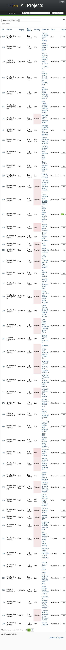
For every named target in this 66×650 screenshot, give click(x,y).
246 (3, 186)
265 (3, 367)
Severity (37, 30)
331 (3, 261)
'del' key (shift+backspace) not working (45, 37)
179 (3, 47)
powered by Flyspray (56, 638)
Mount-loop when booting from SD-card (45, 403)
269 (3, 624)
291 (3, 539)
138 (3, 37)
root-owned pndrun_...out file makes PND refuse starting (45, 539)
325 (3, 284)
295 (3, 339)
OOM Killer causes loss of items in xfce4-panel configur (44, 440)
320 (3, 153)
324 (3, 578)
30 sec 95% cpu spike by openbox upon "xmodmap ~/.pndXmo (45, 61)
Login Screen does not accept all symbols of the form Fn (45, 311)
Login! (62, 2)
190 (3, 526)
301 (3, 393)
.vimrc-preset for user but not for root (45, 47)
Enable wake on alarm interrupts (45, 227)
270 (3, 500)
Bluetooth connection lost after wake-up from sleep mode (45, 152)
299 (3, 554)
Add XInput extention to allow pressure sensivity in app (45, 106)
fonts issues (44, 244)
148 (3, 93)
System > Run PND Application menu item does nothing (45, 615)
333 (3, 61)
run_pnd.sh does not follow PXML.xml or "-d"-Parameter (45, 553)
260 (3, 326)
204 (3, 244)
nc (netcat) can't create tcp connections (45, 414)
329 (3, 566)
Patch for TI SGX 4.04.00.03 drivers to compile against (45, 487)
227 (3, 214)
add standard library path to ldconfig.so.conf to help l (45, 92)
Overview (12, 13)
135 (3, 440)
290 (3, 250)
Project (9, 30)
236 (3, 176)
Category (21, 30)
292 (3, 167)
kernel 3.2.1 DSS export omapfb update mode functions (45, 297)
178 (3, 403)
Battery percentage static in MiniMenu (45, 140)
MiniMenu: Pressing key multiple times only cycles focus (45, 380)
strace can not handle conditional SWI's (45, 590)
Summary (45, 30)
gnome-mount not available (45, 250)
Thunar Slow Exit (45, 624)
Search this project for (10, 20)
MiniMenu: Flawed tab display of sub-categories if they (45, 366)
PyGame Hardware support (45, 510)
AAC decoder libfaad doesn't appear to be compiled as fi (45, 78)
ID (3, 30)
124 (3, 273)
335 (3, 237)
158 (3, 517)
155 (3, 199)
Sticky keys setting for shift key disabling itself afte (45, 578)
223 (3, 453)
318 (3, 590)
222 (3, 311)
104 (3, 78)
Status (53, 30)
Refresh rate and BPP (44, 517)
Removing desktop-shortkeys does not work (45, 525)
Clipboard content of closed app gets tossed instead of (45, 185)
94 (3, 130)
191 (3, 107)
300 (3, 602)
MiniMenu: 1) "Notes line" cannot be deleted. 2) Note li (45, 352)
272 (3, 297)
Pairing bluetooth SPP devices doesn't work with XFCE (45, 464)
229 (3, 227)
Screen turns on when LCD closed (44, 565)
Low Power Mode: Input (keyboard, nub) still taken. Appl (45, 326)
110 (3, 140)
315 (3, 464)
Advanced (6, 24)
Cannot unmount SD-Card (45, 176)
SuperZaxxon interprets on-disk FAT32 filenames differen (45, 602)
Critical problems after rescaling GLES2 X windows (45, 199)
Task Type (29, 29)
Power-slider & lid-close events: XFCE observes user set (45, 500)
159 (3, 615)
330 (3, 426)
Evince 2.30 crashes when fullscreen (45, 236)
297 (3, 476)
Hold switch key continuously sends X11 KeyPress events (45, 261)
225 (3, 119)
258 (3, 381)
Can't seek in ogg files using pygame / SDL (45, 166)
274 (3, 487)
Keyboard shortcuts (9, 634)
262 (3, 352)
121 (3, 510)
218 (3, 414)
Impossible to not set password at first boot (45, 283)
